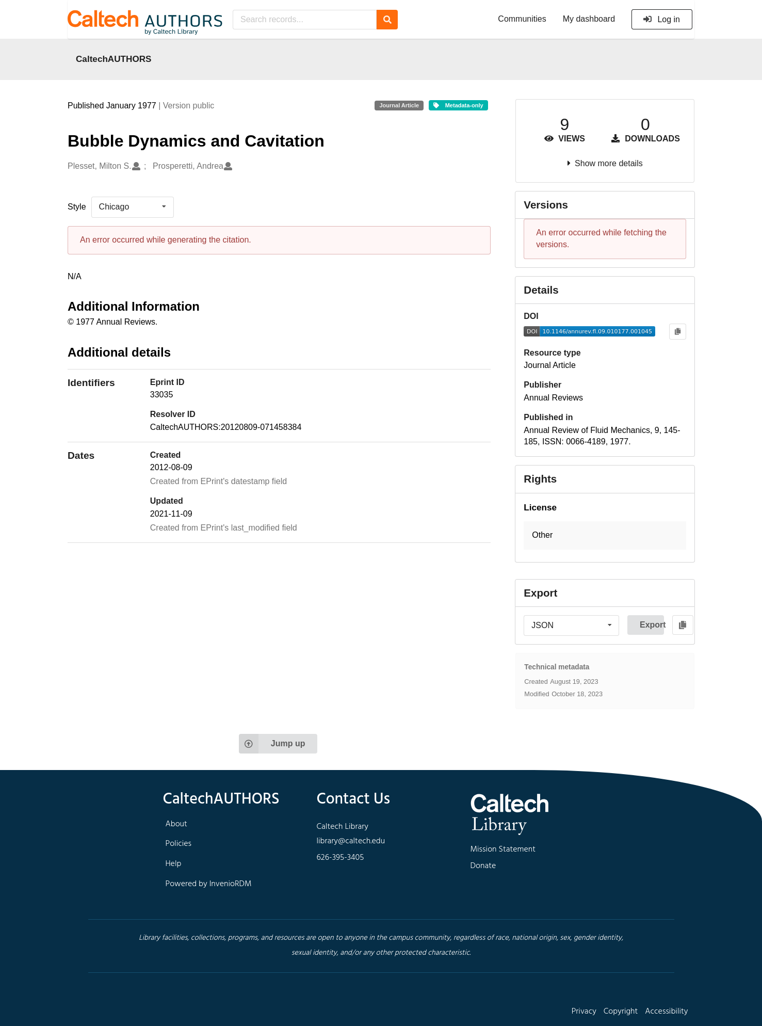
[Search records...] (305, 19)
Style (77, 206)
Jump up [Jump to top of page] (272, 744)
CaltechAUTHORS (114, 59)
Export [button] (652, 624)
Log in (661, 19)
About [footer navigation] (176, 824)
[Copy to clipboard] (677, 332)
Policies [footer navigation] (179, 844)
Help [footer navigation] (174, 864)
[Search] (387, 19)
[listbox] (132, 207)
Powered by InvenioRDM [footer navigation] (209, 884)
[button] (605, 535)
